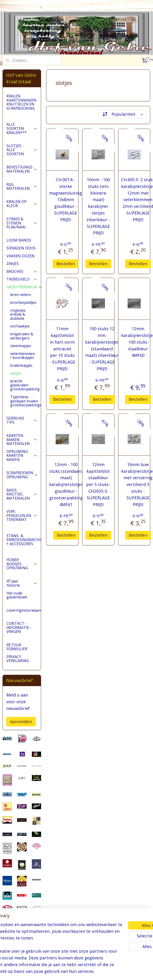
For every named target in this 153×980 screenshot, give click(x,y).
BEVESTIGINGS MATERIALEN (21, 169)
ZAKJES (12, 263)
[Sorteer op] (123, 114)
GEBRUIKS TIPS (21, 420)
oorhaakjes (20, 326)
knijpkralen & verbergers (21, 336)
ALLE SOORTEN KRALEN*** (21, 128)
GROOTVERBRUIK (23, 286)
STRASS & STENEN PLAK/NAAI (21, 223)
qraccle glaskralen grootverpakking (25, 385)
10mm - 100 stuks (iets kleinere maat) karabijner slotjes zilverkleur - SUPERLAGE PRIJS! (98, 206)
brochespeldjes (23, 302)
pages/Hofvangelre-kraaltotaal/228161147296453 (22, 952)
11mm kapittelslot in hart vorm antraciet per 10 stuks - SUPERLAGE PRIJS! (62, 348)
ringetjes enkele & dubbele (18, 314)
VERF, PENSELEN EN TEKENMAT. (21, 515)
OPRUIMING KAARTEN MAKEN (21, 455)
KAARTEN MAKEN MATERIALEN (21, 439)
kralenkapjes (21, 365)
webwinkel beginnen (94, 971)
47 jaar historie (21, 583)
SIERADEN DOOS (21, 248)
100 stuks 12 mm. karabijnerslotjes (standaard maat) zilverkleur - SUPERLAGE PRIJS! (102, 348)
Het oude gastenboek (16, 595)
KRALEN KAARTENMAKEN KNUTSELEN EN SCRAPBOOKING (21, 102)
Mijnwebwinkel (134, 971)
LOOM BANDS (18, 240)
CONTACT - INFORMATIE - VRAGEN (18, 627)
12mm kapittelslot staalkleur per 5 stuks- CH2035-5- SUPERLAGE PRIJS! (98, 484)
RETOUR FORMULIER (16, 647)
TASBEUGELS (21, 279)
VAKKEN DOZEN (20, 255)
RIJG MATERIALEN (21, 186)
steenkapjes (20, 345)
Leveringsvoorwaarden (23, 610)
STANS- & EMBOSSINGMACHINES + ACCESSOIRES (23, 539)
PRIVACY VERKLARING (17, 658)
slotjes (15, 373)
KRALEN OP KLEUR (21, 203)
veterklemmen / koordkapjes (22, 355)
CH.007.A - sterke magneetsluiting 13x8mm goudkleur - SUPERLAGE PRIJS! (65, 199)
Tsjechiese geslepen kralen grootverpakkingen (25, 401)
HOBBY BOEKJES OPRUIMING (21, 563)
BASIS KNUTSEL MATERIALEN (21, 494)
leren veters (20, 294)
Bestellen (66, 263)
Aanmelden (21, 721)
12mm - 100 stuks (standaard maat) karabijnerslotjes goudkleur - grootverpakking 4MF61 (66, 484)
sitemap (66, 971)
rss (76, 971)
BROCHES (21, 271)
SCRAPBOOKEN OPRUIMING (22, 474)
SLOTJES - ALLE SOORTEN (21, 149)
